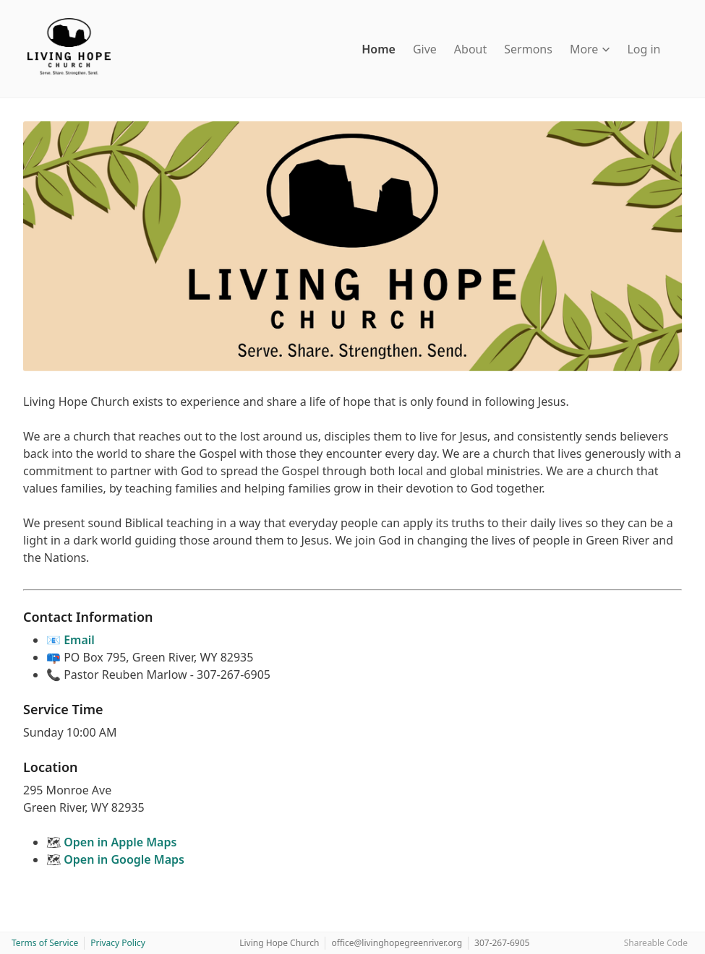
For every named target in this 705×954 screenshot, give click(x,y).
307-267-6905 (501, 943)
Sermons (528, 49)
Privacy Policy (117, 943)
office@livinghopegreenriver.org (396, 943)
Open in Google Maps (124, 859)
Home (379, 49)
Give (425, 49)
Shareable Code (656, 943)
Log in (643, 49)
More (590, 49)
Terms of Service (45, 943)
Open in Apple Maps (120, 842)
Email (79, 640)
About (470, 49)
